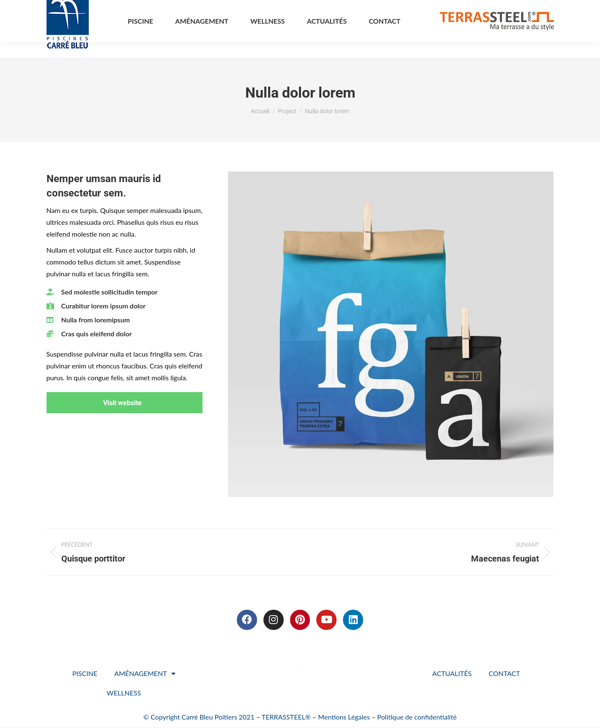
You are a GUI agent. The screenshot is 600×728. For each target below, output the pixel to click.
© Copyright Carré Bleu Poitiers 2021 (199, 718)
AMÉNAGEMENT (144, 674)
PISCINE (84, 674)
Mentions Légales (344, 718)
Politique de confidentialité (417, 718)
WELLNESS (124, 694)
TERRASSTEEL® (286, 718)
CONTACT (504, 674)
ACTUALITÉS (451, 674)
